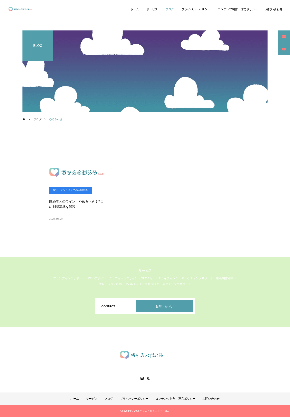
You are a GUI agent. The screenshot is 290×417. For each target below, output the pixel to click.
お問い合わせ (273, 9)
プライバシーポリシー (196, 9)
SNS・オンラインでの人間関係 (70, 190)
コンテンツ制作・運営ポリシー (238, 9)
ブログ (169, 9)
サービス (152, 9)
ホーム (134, 9)
